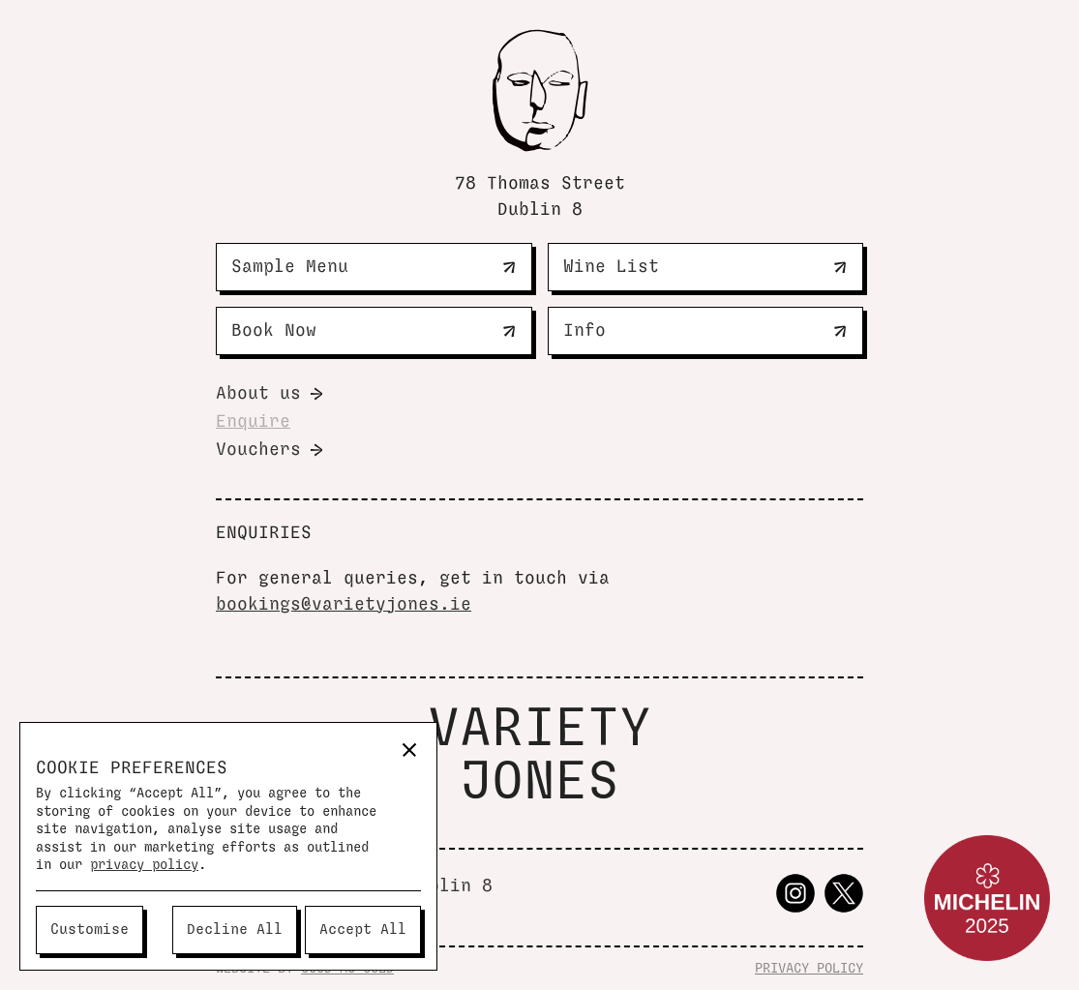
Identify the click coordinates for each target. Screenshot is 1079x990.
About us (258, 394)
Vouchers (258, 450)
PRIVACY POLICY (809, 968)
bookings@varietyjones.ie (343, 605)
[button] (409, 750)
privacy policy (144, 865)
